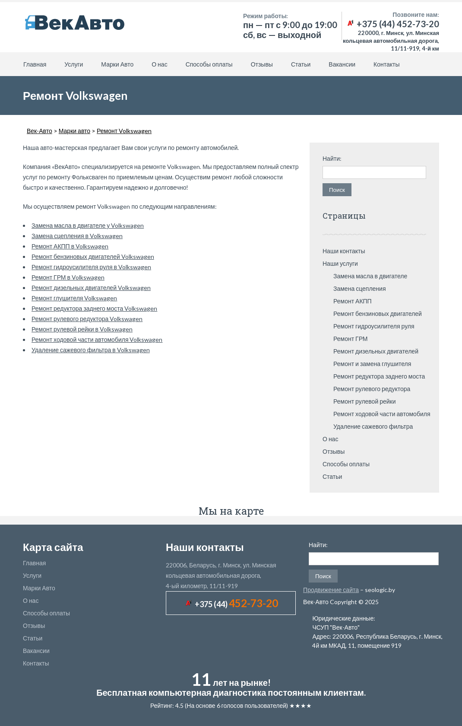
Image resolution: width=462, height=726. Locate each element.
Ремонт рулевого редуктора (371, 388)
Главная (34, 64)
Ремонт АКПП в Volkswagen (70, 246)
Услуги (73, 64)
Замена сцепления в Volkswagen (77, 235)
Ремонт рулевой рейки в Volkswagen (82, 329)
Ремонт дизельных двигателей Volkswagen (91, 287)
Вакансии (342, 64)
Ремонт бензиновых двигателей (377, 313)
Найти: (332, 159)
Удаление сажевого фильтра (373, 426)
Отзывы (262, 64)
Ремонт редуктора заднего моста (379, 376)
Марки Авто (117, 64)
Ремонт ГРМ (350, 338)
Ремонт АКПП (352, 301)
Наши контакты (344, 251)
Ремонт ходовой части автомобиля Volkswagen (97, 339)
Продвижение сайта (331, 589)
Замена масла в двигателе (370, 276)
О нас (159, 64)
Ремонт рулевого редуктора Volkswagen (87, 318)
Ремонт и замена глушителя (372, 363)
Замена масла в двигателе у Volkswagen (88, 225)
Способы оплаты (209, 64)
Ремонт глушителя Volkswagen (74, 298)
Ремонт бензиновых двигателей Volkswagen (93, 256)
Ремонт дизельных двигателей (375, 351)
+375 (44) (236, 604)
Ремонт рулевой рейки (364, 401)
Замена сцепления (359, 288)
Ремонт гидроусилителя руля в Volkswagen (91, 267)
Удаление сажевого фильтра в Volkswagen (91, 349)
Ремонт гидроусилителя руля (374, 326)
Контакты (386, 64)
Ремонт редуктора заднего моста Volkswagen (94, 308)
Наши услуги (340, 263)
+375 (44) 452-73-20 (392, 24)
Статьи (300, 64)
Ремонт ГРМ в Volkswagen (68, 277)
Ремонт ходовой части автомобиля (381, 413)
